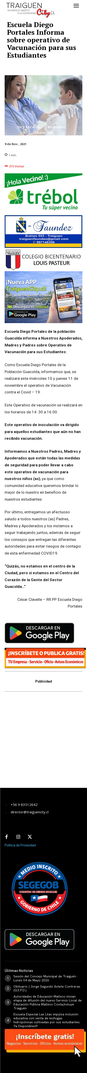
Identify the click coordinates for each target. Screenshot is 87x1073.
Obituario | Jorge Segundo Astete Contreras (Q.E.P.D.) (46, 988)
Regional (57, 127)
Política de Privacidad (20, 845)
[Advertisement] (43, 742)
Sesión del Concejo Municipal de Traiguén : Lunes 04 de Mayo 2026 (45, 978)
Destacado (29, 127)
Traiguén (43, 132)
